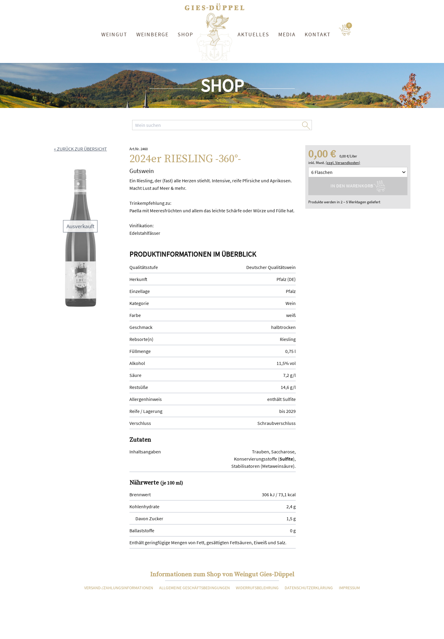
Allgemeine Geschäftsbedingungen (194, 587)
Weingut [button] (114, 34)
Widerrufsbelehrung (257, 587)
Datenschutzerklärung (309, 587)
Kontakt (318, 34)
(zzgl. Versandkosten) (343, 162)
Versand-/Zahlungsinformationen (118, 587)
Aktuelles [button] (253, 34)
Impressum (349, 587)
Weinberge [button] (152, 34)
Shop (185, 34)
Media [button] (287, 34)
